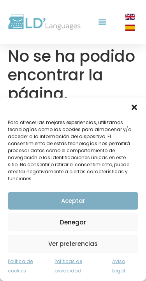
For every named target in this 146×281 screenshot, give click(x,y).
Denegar (73, 222)
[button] (134, 107)
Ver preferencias (73, 244)
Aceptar (73, 201)
